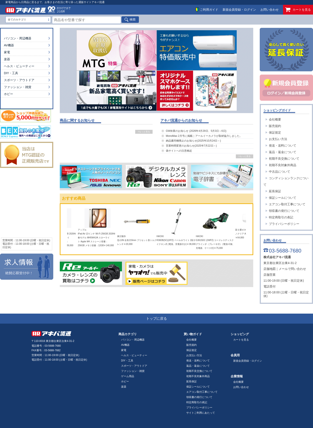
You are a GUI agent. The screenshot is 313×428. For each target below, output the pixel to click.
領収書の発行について (284, 210)
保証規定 (275, 132)
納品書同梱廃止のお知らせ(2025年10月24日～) (193, 140)
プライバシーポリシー (284, 224)
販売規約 (275, 126)
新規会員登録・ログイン (239, 9)
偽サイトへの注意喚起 (179, 150)
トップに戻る (156, 318)
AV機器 (9, 45)
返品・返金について (282, 152)
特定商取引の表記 (281, 217)
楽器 (7, 59)
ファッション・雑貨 (17, 87)
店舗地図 (269, 269)
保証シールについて (282, 197)
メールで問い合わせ (292, 269)
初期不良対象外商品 (282, 165)
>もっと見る (144, 131)
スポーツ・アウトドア (19, 80)
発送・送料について (282, 145)
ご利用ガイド (209, 9)
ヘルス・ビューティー (19, 66)
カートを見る (298, 9)
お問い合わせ (269, 9)
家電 (7, 52)
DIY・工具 (11, 73)
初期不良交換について (284, 158)
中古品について (279, 171)
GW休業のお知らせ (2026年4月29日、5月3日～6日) (196, 130)
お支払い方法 (278, 139)
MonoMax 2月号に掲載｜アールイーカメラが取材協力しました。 (204, 135)
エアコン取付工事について (287, 204)
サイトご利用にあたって (200, 412)
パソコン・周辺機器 (17, 38)
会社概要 (275, 119)
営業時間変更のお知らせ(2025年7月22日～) (191, 145)
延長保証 (275, 191)
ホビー (8, 94)
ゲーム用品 (127, 376)
